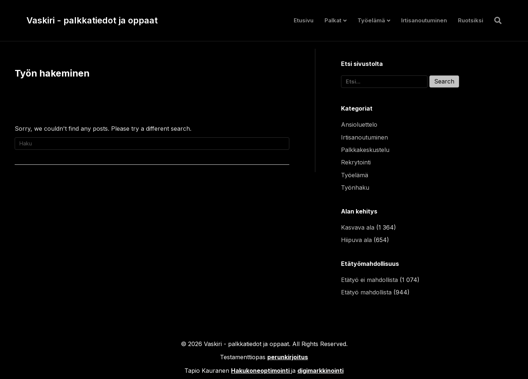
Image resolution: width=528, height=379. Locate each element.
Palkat (332, 20)
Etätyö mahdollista (366, 292)
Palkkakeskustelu (365, 149)
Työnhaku (355, 187)
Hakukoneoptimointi (260, 370)
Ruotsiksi (470, 20)
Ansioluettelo (359, 124)
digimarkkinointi (320, 370)
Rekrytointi (356, 162)
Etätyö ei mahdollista (369, 279)
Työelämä (371, 20)
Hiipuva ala (356, 240)
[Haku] (495, 20)
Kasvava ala (357, 227)
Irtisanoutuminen (424, 20)
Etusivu (304, 20)
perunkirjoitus (287, 357)
